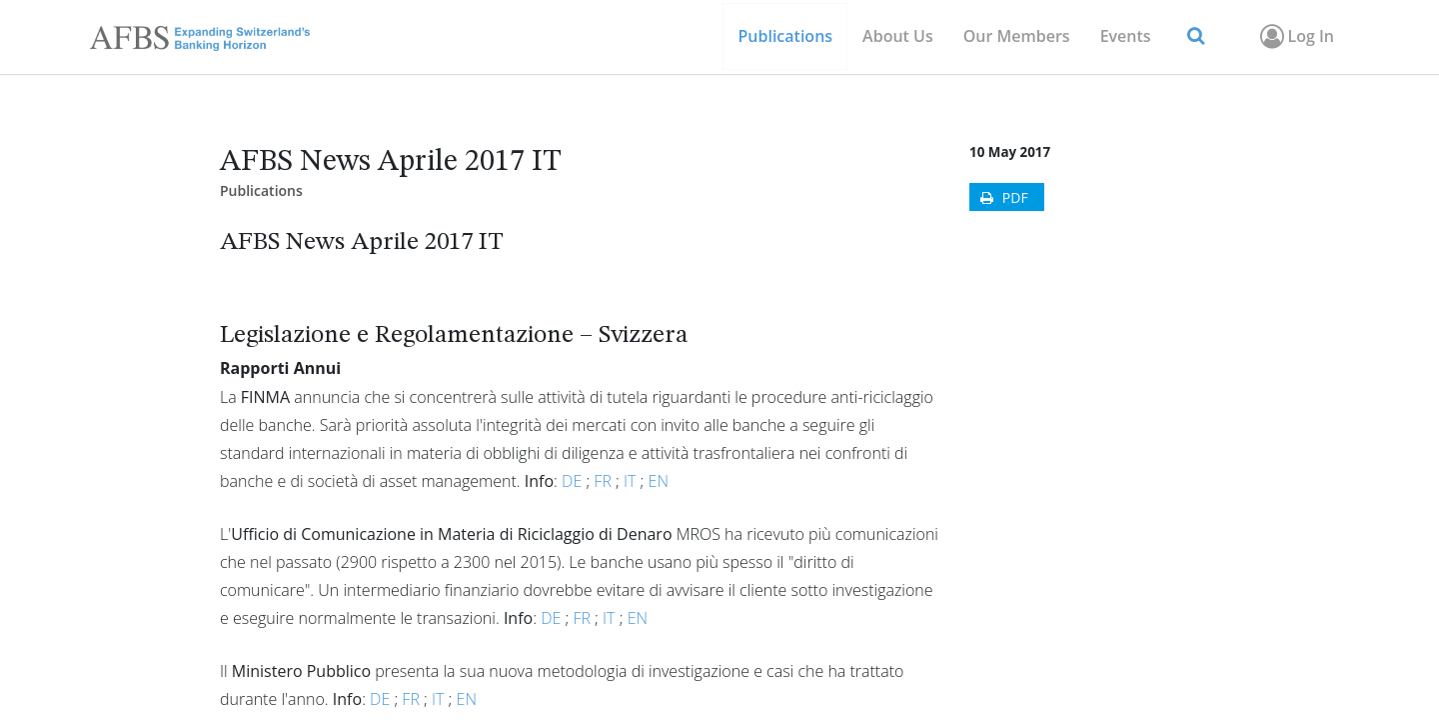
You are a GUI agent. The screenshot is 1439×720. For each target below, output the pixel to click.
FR (603, 481)
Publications (261, 190)
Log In (1295, 36)
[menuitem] (1016, 36)
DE (572, 481)
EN (659, 481)
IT (630, 481)
